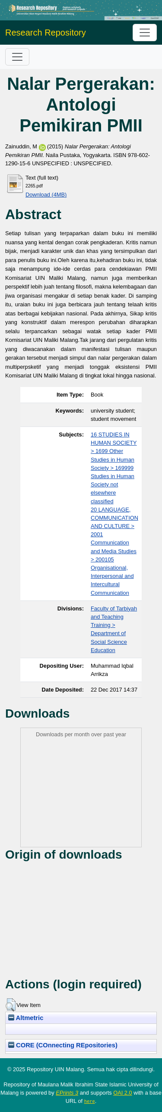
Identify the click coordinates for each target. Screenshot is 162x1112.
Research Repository (45, 32)
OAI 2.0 (122, 1092)
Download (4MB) (46, 194)
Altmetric (25, 1017)
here (89, 1101)
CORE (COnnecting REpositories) (63, 1045)
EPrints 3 (67, 1092)
